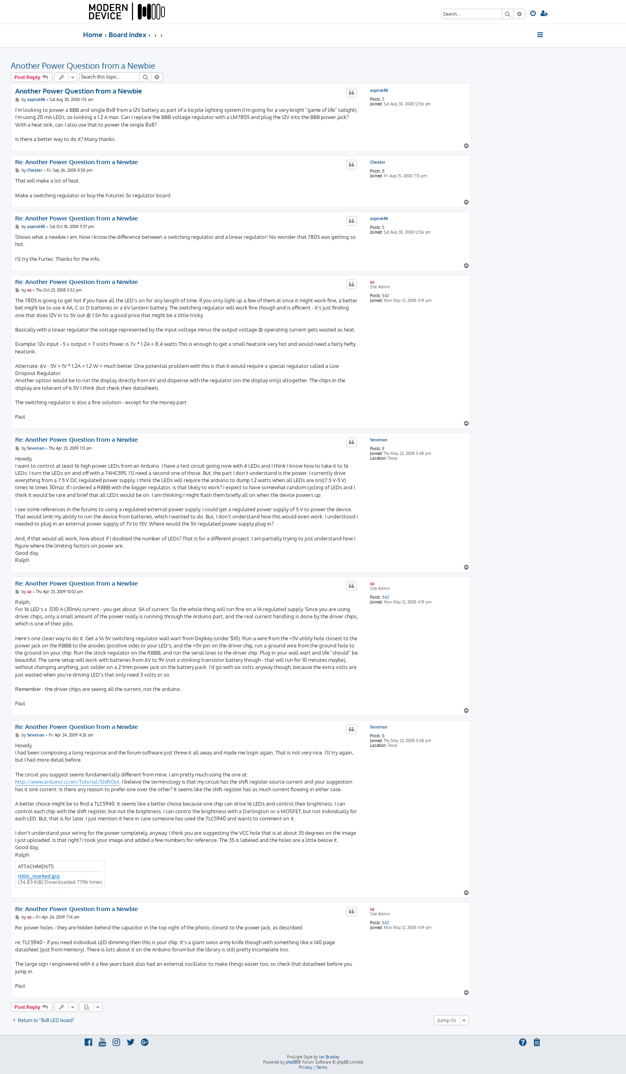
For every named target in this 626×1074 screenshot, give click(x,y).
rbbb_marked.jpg (38, 876)
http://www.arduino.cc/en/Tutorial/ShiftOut (67, 781)
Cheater (377, 162)
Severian (378, 439)
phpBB (291, 1062)
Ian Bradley (329, 1056)
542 (385, 295)
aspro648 (379, 90)
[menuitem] (533, 14)
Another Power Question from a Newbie (83, 65)
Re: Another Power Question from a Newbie (76, 162)
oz (372, 282)
